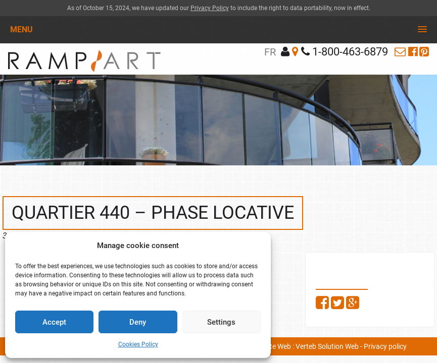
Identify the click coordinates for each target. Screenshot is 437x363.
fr (270, 52)
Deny (137, 322)
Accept (54, 322)
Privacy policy (385, 346)
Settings (221, 322)
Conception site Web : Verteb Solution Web (293, 346)
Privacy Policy (209, 8)
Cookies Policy (138, 344)
